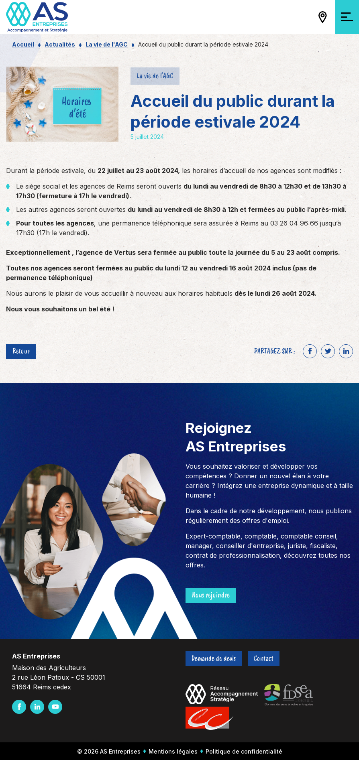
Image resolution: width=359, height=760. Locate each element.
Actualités (60, 44)
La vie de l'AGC (107, 44)
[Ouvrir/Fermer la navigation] (347, 17)
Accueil (23, 44)
